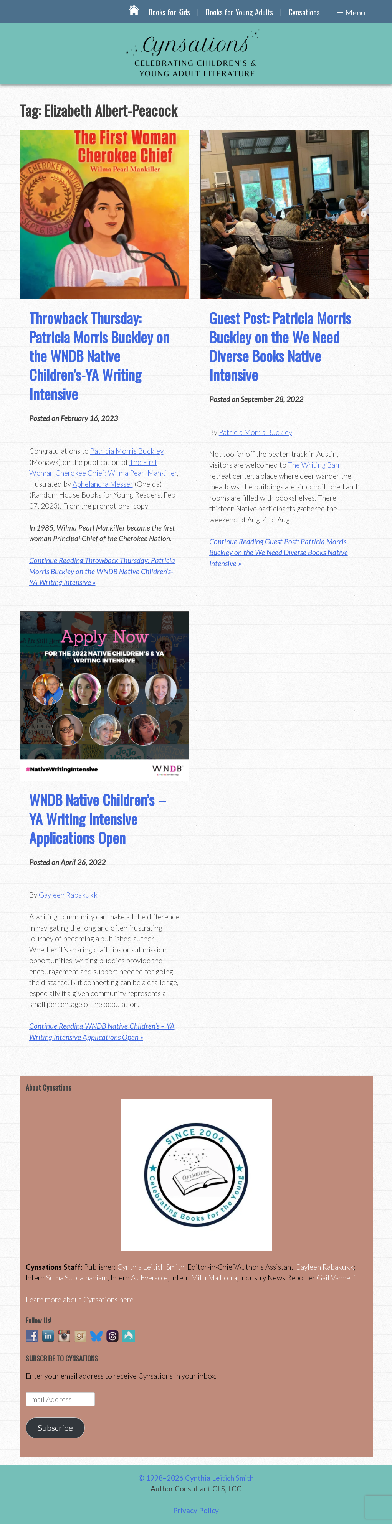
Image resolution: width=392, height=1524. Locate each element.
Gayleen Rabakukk (68, 894)
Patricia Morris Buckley (127, 450)
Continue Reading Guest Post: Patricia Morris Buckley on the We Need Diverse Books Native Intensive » (278, 552)
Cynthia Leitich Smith (150, 1266)
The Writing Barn (315, 464)
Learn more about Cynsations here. (80, 1299)
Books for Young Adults (239, 12)
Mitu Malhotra (214, 1277)
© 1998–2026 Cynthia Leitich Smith (196, 1477)
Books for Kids (169, 12)
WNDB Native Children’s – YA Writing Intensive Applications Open (97, 818)
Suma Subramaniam (77, 1277)
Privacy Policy (196, 1510)
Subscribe (55, 1428)
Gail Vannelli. (337, 1277)
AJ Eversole (149, 1277)
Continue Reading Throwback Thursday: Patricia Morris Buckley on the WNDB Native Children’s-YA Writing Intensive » (102, 571)
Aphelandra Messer (103, 483)
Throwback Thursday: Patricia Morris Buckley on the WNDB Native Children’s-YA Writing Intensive (99, 355)
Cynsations (304, 12)
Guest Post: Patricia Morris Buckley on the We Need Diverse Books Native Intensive (280, 346)
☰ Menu (351, 12)
